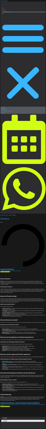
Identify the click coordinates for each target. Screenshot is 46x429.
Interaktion (38, 385)
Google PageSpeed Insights (16, 283)
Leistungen (4, 110)
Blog (3, 112)
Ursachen (4, 108)
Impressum (5, 418)
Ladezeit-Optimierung (4, 215)
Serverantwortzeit (12, 369)
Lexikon (3, 113)
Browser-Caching (5, 362)
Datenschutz (5, 417)
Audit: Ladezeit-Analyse (8, 11)
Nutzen (3, 7)
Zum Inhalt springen (3, 0)
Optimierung (4, 109)
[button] (23, 60)
